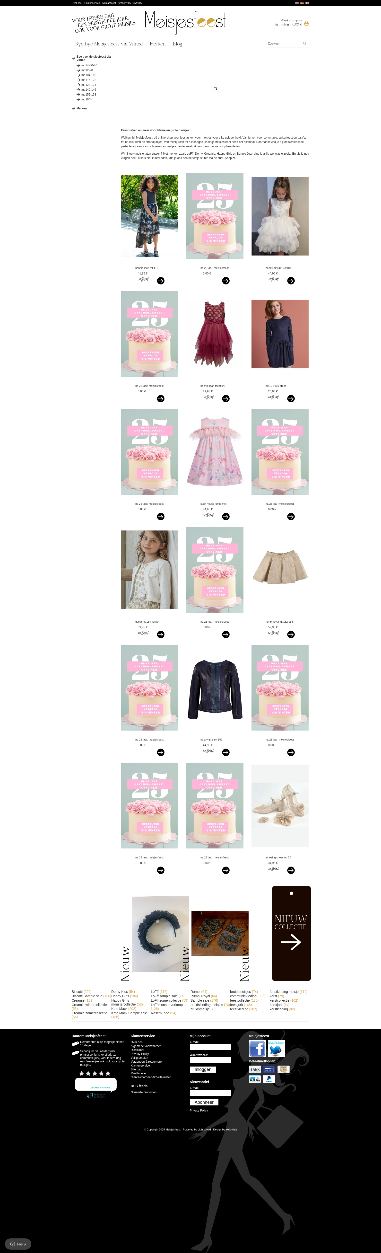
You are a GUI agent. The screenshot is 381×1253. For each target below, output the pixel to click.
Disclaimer (137, 1050)
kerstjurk (280, 1005)
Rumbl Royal (203, 996)
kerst (277, 996)
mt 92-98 (87, 70)
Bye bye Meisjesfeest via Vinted (109, 44)
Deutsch (302, 3)
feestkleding (243, 1009)
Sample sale (204, 1000)
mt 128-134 (88, 85)
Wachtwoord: (199, 1055)
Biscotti (82, 992)
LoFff (159, 992)
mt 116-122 (88, 80)
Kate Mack (123, 1009)
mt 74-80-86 (89, 65)
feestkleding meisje (289, 992)
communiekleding (248, 996)
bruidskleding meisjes (210, 1005)
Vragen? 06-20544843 (130, 3)
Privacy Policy (140, 1054)
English (307, 3)
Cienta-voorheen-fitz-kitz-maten (151, 1077)
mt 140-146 (88, 89)
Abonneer (204, 1102)
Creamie (82, 1000)
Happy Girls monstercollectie (127, 1002)
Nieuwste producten (143, 1092)
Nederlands (297, 3)
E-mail (194, 1088)
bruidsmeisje (204, 1009)
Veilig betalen (139, 1057)
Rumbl (198, 992)
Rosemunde (163, 1013)
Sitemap (136, 1069)
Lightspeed (204, 1129)
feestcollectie (244, 1000)
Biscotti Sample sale (91, 996)
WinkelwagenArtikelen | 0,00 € (288, 22)
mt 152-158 (88, 94)
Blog (177, 44)
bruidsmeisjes (244, 992)
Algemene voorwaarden (146, 1046)
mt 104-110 (88, 75)
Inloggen (203, 1069)
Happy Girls (124, 996)
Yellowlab (231, 1129)
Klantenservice (92, 3)
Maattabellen (139, 1073)
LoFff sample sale (169, 996)
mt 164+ (86, 99)
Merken (158, 44)
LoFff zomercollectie (169, 1000)
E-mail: (194, 1042)
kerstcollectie (284, 1000)
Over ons (77, 3)
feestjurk (241, 1005)
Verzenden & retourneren (147, 1061)
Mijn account (109, 3)
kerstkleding (282, 1009)
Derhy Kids (123, 992)
